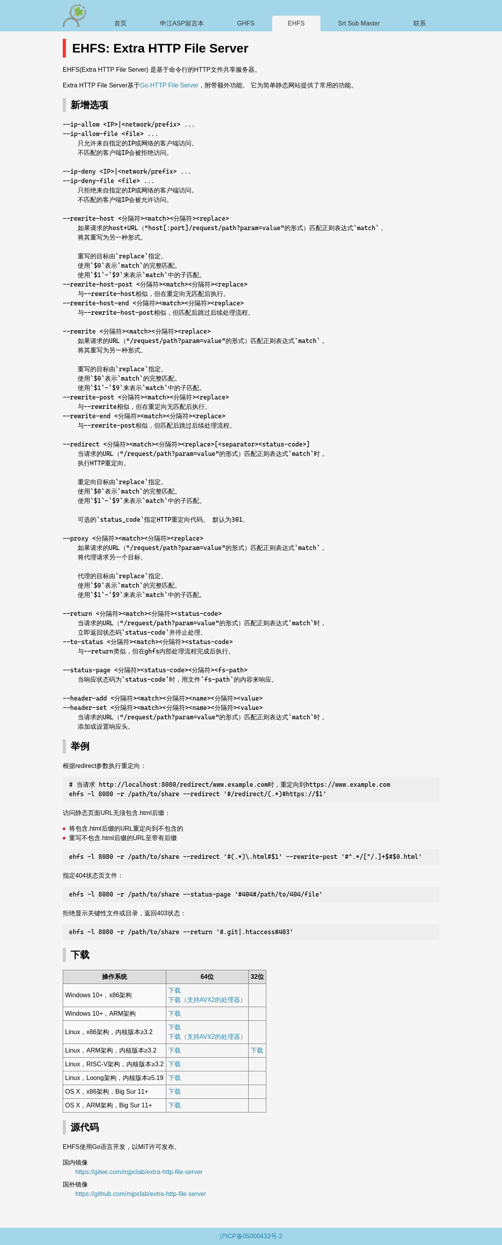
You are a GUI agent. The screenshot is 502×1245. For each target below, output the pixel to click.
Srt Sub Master (359, 23)
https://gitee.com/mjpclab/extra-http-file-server (139, 1172)
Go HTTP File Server (169, 85)
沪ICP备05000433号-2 (251, 1236)
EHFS (296, 23)
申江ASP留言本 (182, 23)
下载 (174, 990)
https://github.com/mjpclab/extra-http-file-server (140, 1194)
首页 (120, 23)
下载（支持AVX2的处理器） (207, 999)
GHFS (246, 23)
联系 (419, 23)
